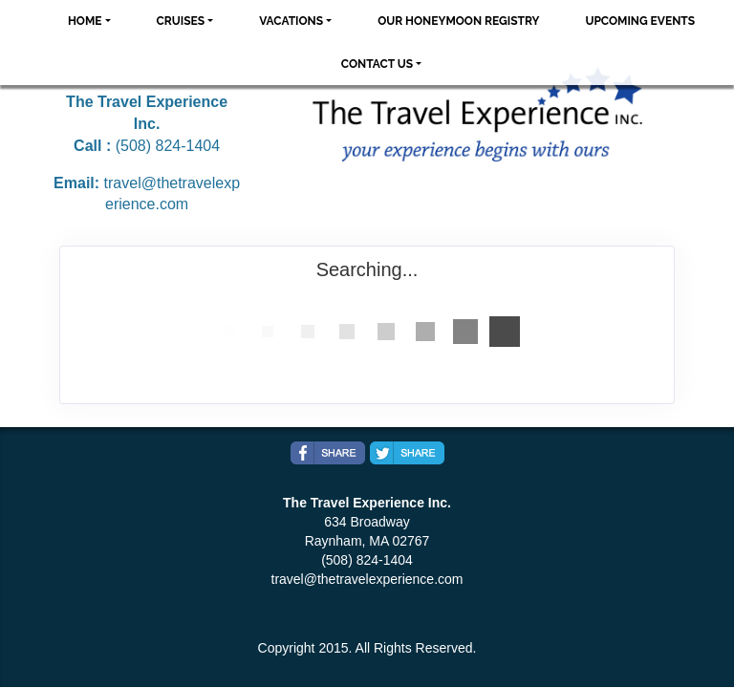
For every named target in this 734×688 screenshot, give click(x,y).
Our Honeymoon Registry (458, 21)
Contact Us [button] (377, 64)
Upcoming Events (640, 21)
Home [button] (85, 21)
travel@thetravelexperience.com (367, 579)
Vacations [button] (291, 21)
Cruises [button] (181, 21)
